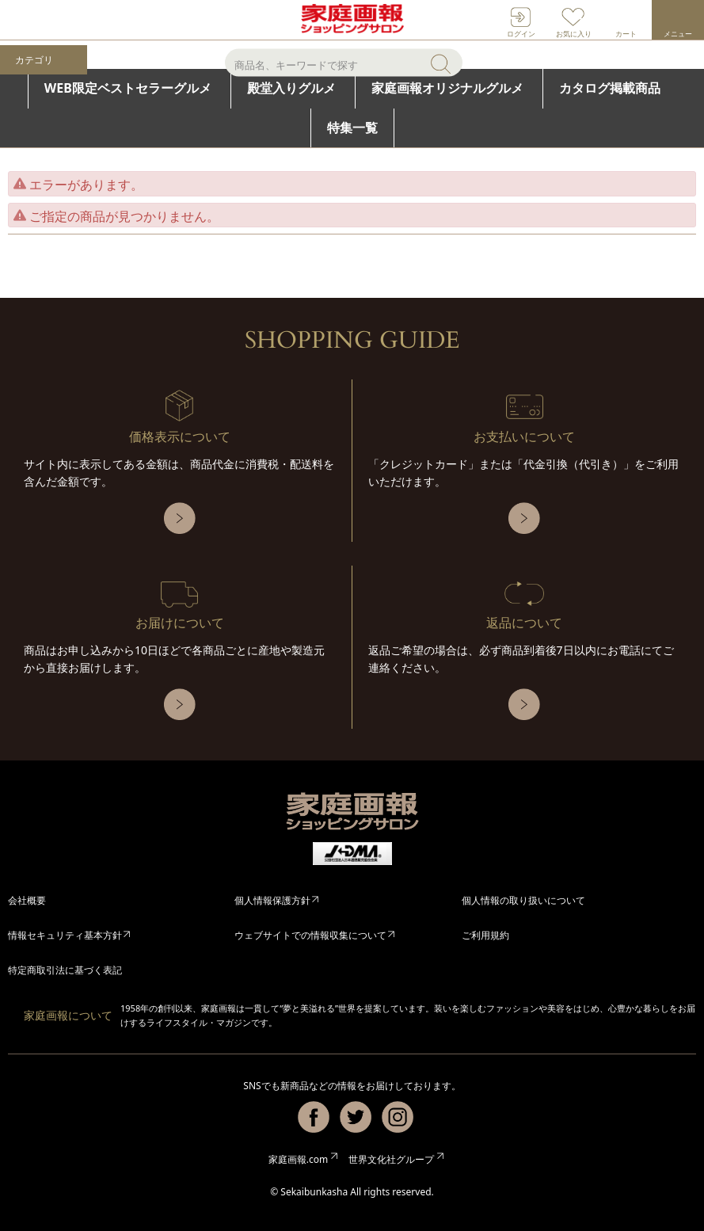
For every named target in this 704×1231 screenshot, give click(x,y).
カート (626, 34)
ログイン (521, 34)
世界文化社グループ (391, 1159)
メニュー (678, 34)
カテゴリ (34, 60)
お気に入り (574, 34)
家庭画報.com (298, 1159)
